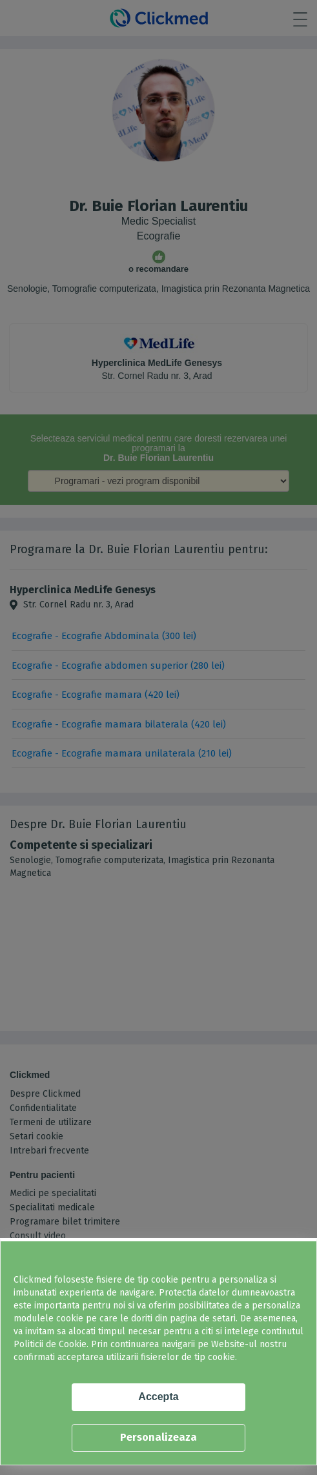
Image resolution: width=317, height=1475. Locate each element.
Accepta (158, 1396)
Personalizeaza (158, 1437)
